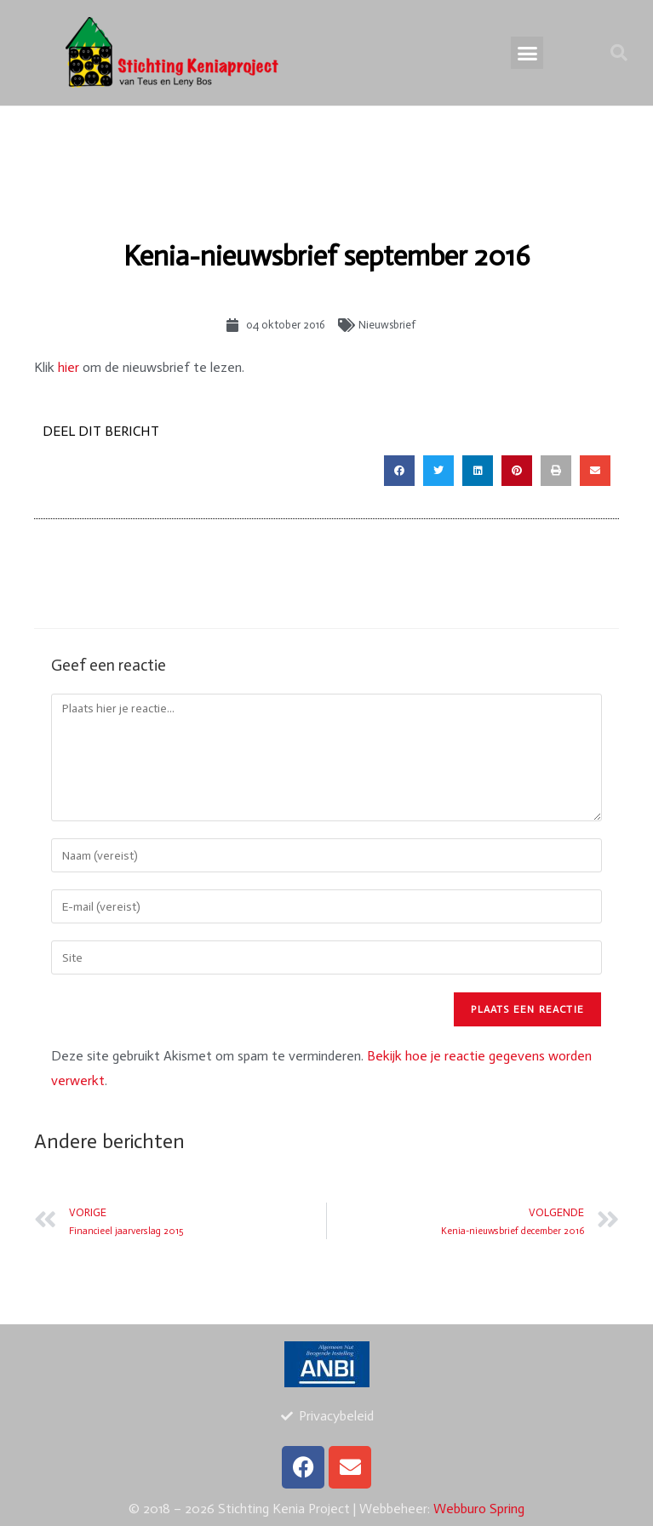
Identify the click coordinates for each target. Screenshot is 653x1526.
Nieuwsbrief (386, 324)
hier (68, 367)
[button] (527, 53)
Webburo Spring (478, 1508)
